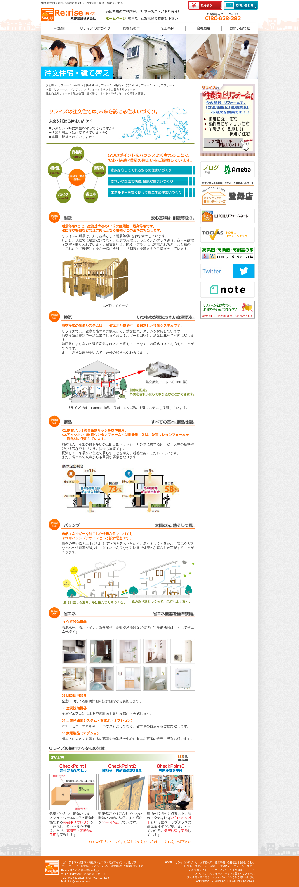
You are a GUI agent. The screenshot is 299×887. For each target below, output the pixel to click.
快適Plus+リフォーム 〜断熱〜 (104, 85)
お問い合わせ (247, 862)
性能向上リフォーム (58, 93)
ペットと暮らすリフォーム (119, 89)
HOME (169, 862)
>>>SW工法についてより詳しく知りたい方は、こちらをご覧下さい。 (142, 842)
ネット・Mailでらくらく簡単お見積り (123, 93)
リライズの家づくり (186, 862)
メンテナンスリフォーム (85, 89)
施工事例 (220, 862)
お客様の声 (206, 862)
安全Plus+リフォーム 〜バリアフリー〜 (150, 85)
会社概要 (232, 862)
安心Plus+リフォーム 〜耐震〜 (64, 85)
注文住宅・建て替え (85, 93)
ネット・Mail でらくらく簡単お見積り (233, 877)
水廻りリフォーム (57, 89)
